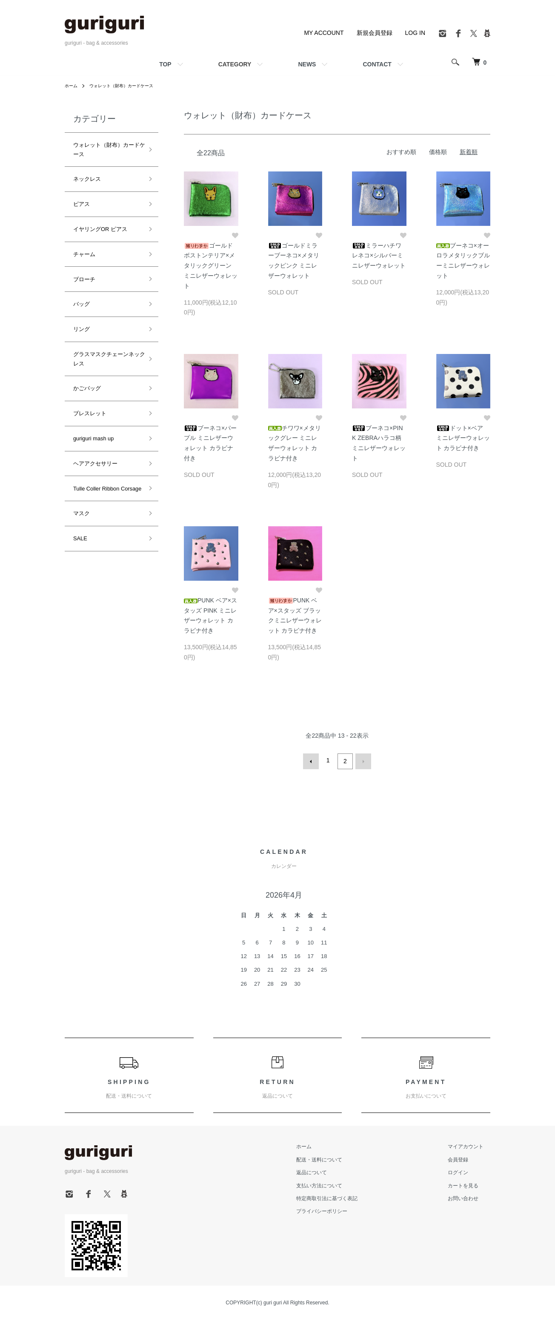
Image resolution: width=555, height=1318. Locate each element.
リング (81, 265)
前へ (313, 760)
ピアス (81, 177)
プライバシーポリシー (342, 1209)
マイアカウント (472, 1145)
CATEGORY (235, 64)
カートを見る (470, 1184)
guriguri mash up (92, 335)
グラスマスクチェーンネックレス (111, 282)
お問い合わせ (470, 1197)
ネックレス (86, 159)
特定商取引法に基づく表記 (347, 1197)
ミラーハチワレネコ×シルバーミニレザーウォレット (379, 255)
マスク (81, 388)
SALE (79, 405)
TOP (165, 64)
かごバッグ (86, 299)
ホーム (72, 85)
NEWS (307, 64)
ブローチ (83, 229)
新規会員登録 (374, 32)
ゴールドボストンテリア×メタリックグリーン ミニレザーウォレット (210, 265)
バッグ (81, 247)
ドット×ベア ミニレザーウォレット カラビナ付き (463, 438)
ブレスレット (88, 317)
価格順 (438, 151)
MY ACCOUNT (323, 32)
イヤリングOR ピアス (100, 194)
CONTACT (377, 64)
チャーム (83, 211)
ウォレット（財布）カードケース (130, 85)
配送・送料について (340, 1158)
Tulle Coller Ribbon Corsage (105, 370)
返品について (332, 1171)
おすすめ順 (401, 151)
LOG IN (415, 32)
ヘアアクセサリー (93, 353)
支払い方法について (340, 1184)
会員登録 (465, 1158)
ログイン (465, 1171)
